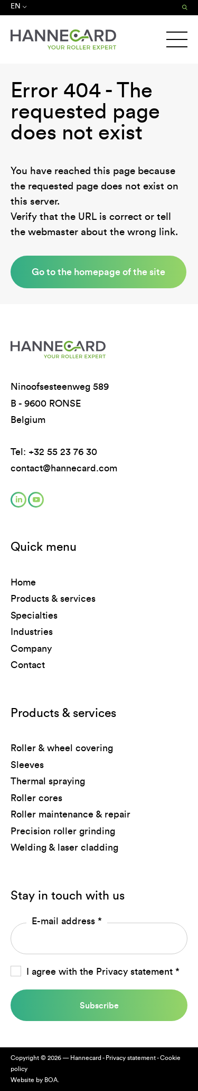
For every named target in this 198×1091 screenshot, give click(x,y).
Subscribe (99, 1005)
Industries (32, 632)
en (18, 6)
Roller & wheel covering (62, 748)
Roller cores (36, 798)
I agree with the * (103, 971)
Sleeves (27, 765)
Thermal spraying (48, 781)
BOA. (51, 1080)
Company (31, 648)
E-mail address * (67, 921)
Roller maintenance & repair (70, 814)
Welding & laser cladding (64, 847)
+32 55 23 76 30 (63, 452)
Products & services (53, 598)
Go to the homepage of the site (98, 272)
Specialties (34, 615)
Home (23, 582)
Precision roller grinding (63, 831)
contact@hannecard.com (64, 468)
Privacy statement (134, 971)
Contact (28, 665)
